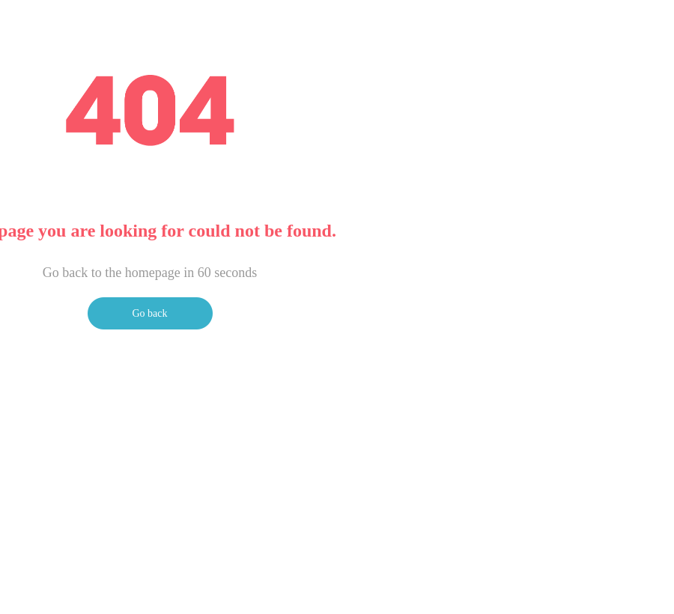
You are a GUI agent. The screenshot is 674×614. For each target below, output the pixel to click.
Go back (149, 313)
